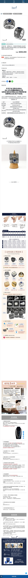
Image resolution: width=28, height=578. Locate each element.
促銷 (3, 57)
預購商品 (3, 44)
